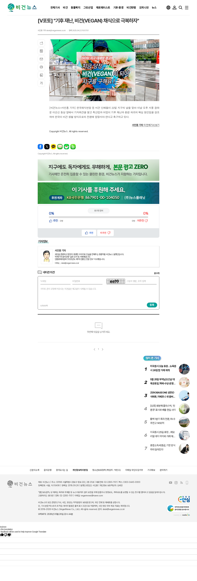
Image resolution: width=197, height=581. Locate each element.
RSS (181, 482)
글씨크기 (41, 83)
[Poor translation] (7, 535)
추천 (91, 232)
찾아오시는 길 (62, 470)
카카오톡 (53, 146)
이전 (94, 349)
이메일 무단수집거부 (134, 470)
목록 (41, 51)
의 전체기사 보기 (145, 125)
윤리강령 (47, 470)
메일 (41, 59)
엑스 (47, 146)
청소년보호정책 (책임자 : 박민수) (106, 470)
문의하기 (163, 470)
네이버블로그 (60, 146)
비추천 (103, 232)
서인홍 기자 (60, 250)
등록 (152, 304)
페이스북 (40, 146)
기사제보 (151, 470)
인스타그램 (176, 482)
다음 (102, 349)
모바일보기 (187, 482)
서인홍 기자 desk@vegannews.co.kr (52, 30)
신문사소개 (34, 470)
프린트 (41, 67)
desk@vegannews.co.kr (67, 263)
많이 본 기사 (152, 358)
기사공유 (41, 43)
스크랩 (41, 75)
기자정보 (43, 241)
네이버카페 (66, 146)
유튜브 (170, 482)
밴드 (73, 146)
